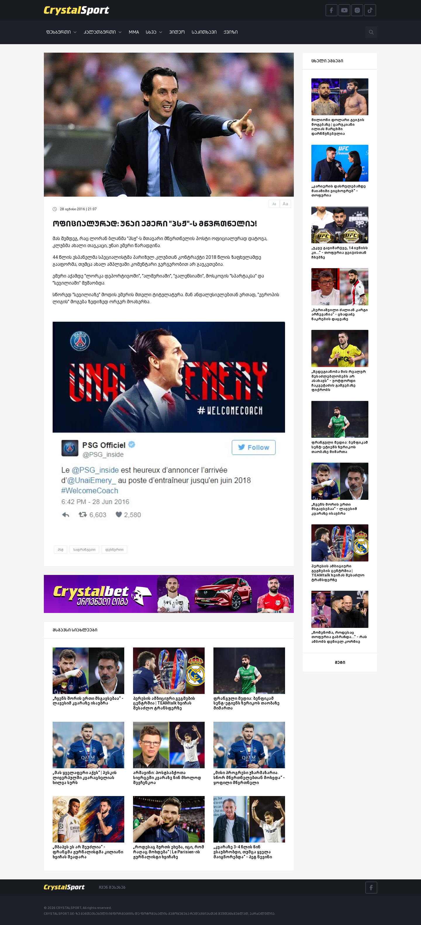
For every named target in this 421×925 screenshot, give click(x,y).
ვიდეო (177, 32)
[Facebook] (371, 887)
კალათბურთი (103, 32)
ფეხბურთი (61, 32)
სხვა (154, 32)
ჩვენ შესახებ (112, 887)
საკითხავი (204, 32)
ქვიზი (231, 32)
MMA (134, 32)
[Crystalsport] (76, 10)
